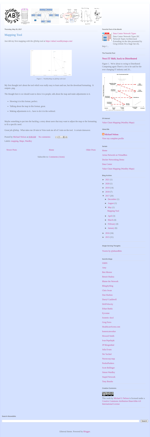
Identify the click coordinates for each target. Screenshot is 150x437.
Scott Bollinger (108, 368)
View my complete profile (113, 138)
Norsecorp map (108, 359)
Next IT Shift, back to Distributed (119, 58)
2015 (107, 237)
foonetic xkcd (108, 318)
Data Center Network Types (124, 33)
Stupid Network (108, 377)
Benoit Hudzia (108, 277)
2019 (107, 188)
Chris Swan (107, 290)
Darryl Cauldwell (109, 299)
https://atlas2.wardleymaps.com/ (59, 41)
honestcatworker (109, 331)
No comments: (45, 137)
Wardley (28, 141)
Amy (104, 268)
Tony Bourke (107, 381)
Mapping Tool (13, 34)
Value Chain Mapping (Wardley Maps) (118, 122)
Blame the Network (110, 281)
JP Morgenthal (108, 345)
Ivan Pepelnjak (108, 340)
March (111, 220)
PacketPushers (108, 363)
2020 (107, 183)
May (110, 207)
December (112, 199)
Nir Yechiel (107, 354)
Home (51, 150)
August (111, 203)
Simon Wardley (108, 372)
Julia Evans (107, 349)
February (112, 224)
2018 (107, 192)
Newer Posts (11, 150)
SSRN (104, 263)
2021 (107, 179)
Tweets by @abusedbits (112, 251)
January (111, 228)
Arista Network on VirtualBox (114, 155)
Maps (21, 141)
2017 (107, 196)
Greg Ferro (106, 322)
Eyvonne (106, 313)
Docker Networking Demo (113, 160)
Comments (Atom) (57, 157)
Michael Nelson (111, 134)
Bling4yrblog (107, 286)
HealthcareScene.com (111, 327)
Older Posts (91, 150)
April (110, 216)
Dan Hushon (107, 295)
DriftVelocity (107, 304)
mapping (14, 141)
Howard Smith (108, 336)
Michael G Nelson (121, 398)
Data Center (107, 164)
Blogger (86, 431)
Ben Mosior (107, 272)
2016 (107, 233)
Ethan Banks (107, 309)
